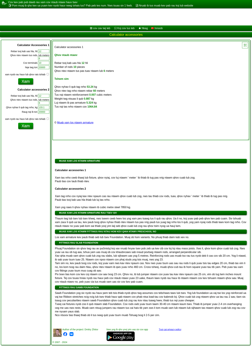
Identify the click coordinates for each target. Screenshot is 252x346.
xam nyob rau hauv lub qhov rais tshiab (27, 74)
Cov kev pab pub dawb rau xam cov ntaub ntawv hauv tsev (42, 2)
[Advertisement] (100, 16)
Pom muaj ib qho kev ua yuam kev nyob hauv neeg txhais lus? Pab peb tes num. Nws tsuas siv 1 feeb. (72, 5)
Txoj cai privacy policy (170, 329)
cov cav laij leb (101, 28)
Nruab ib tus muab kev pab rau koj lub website (166, 5)
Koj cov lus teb (126, 28)
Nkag (145, 28)
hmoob (157, 28)
